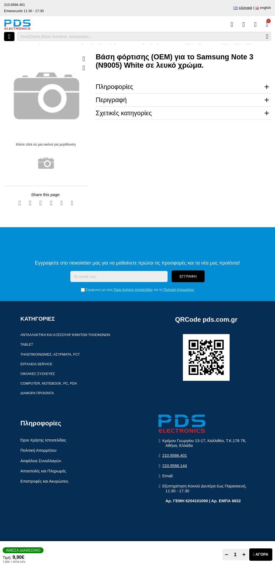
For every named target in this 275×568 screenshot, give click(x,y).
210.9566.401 (14, 5)
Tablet (26, 344)
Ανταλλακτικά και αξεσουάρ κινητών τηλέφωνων (65, 335)
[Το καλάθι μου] (267, 24)
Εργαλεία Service (36, 364)
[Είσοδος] (255, 24)
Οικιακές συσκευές (37, 374)
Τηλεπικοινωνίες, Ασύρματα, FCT (50, 354)
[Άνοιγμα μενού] (9, 36)
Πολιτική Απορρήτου (178, 290)
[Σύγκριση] (232, 24)
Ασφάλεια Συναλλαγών (40, 460)
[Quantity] (235, 554)
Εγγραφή (188, 276)
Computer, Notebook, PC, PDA (48, 383)
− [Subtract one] (226, 554)
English (265, 8)
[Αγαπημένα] (244, 24)
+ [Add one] (243, 554)
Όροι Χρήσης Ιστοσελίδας (133, 290)
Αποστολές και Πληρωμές (43, 471)
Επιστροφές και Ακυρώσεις (44, 481)
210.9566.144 (174, 465)
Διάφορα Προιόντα (37, 393)
